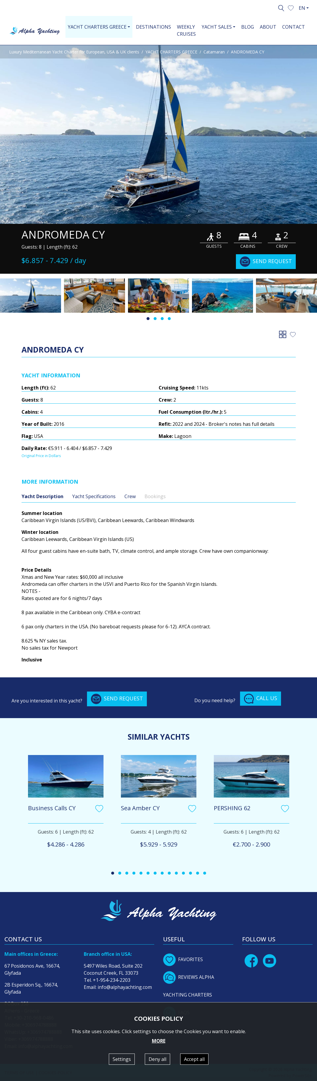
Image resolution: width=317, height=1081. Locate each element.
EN (302, 8)
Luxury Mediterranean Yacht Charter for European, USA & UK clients (74, 52)
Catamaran (214, 52)
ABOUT (268, 27)
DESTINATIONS (153, 27)
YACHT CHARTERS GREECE (171, 52)
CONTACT (293, 27)
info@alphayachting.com (125, 987)
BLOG (247, 27)
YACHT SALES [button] (217, 27)
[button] (291, 7)
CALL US (260, 699)
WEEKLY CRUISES (186, 30)
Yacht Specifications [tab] (94, 496)
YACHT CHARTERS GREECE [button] (97, 27)
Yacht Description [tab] (42, 496)
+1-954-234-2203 (111, 980)
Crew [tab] (130, 496)
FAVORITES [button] (183, 959)
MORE (158, 1041)
